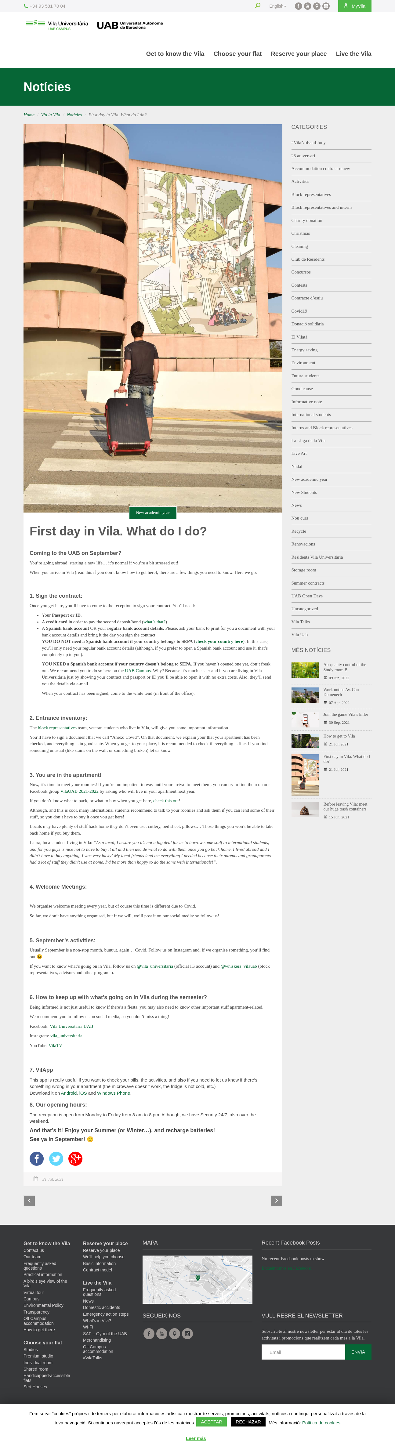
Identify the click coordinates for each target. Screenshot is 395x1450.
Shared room (36, 1370)
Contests (299, 285)
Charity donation (307, 220)
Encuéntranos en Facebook (286, 1269)
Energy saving (305, 349)
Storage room (304, 569)
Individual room (38, 1363)
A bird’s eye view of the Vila (45, 1284)
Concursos (301, 272)
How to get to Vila (339, 736)
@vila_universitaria (155, 966)
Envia (358, 1353)
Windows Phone (113, 1093)
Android (69, 1093)
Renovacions (303, 544)
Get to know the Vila (175, 53)
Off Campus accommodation (39, 1322)
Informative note (307, 401)
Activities (300, 181)
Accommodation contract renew (321, 168)
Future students (306, 375)
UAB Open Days (307, 595)
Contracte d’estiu (307, 297)
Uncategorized (305, 608)
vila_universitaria (66, 1035)
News (297, 505)
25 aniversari (303, 155)
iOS (83, 1093)
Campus (31, 1300)
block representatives (57, 727)
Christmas (301, 233)
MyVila (353, 6)
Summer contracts (308, 583)
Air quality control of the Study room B (345, 667)
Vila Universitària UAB (71, 1026)
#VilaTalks (92, 1359)
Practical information (43, 1276)
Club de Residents (308, 259)
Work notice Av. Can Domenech (341, 692)
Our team (32, 1258)
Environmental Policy (43, 1306)
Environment (303, 362)
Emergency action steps (106, 1315)
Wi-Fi (88, 1328)
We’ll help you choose (104, 1258)
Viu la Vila (50, 114)
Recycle (299, 531)
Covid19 (299, 311)
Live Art (299, 453)
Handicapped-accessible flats (47, 1379)
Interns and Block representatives (322, 427)
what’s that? (154, 621)
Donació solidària (308, 323)
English (275, 6)
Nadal (297, 466)
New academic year (153, 512)
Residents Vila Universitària (317, 557)
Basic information (99, 1264)
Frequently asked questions (40, 1267)
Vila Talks (301, 621)
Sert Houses (35, 1388)
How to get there (39, 1331)
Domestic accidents (101, 1309)
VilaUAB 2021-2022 (79, 791)
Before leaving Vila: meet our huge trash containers (346, 807)
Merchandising (97, 1341)
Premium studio (38, 1357)
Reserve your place (299, 53)
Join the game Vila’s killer (346, 714)
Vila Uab (300, 634)
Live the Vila (353, 53)
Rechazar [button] (248, 1421)
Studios (31, 1350)
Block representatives (311, 194)
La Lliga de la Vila (309, 440)
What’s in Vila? (97, 1322)
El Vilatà (300, 337)
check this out (166, 800)
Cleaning (300, 246)
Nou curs (300, 518)
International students (311, 414)
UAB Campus (138, 670)
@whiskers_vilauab (239, 966)
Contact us (34, 1251)
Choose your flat (237, 53)
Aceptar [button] (211, 1421)
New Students (304, 492)
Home (29, 114)
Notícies (74, 114)
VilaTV (55, 1045)
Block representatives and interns (322, 207)
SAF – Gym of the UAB (105, 1334)
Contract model (97, 1271)
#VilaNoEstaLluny (309, 142)
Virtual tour (34, 1293)
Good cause (302, 388)
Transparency (36, 1313)
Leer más (196, 1438)
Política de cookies (321, 1422)
